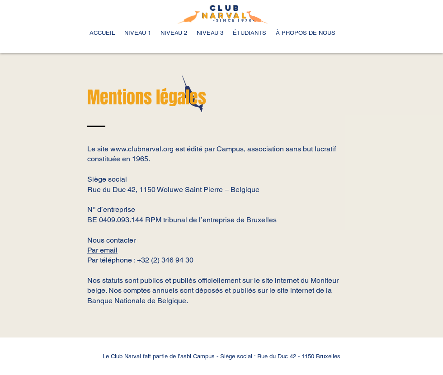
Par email (102, 250)
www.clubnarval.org (142, 149)
